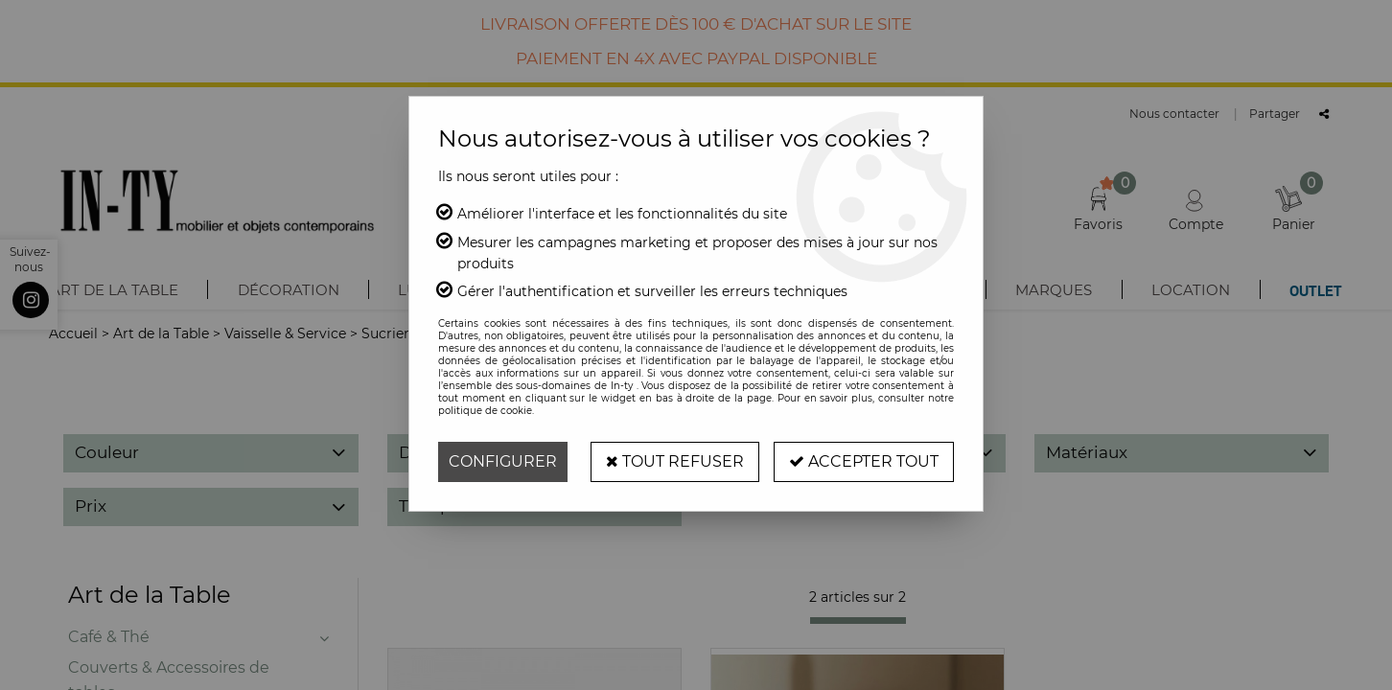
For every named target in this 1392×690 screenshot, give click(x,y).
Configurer (503, 461)
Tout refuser (675, 461)
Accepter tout (864, 461)
